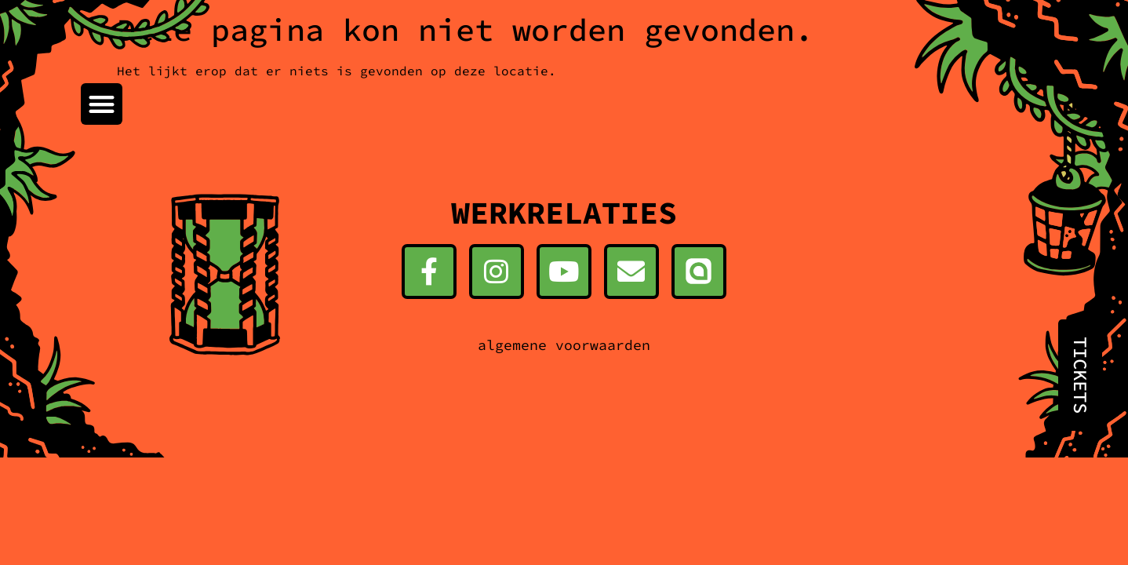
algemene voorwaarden (564, 345)
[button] (101, 104)
